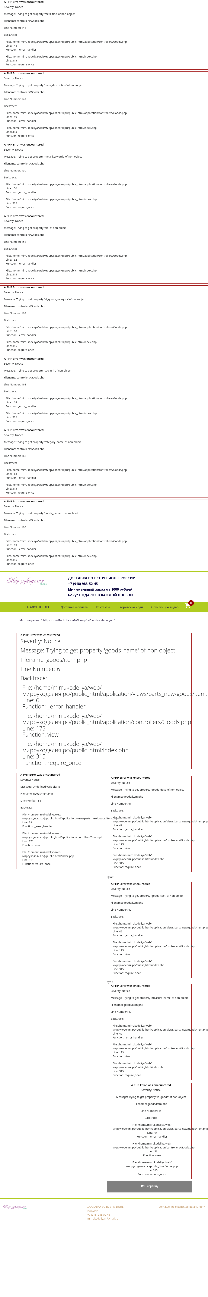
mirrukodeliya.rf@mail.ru (102, 1218)
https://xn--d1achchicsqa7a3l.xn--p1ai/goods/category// (77, 620)
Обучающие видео (164, 607)
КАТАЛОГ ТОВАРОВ (38, 607)
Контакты (103, 607)
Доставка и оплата (74, 607)
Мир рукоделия (29, 620)
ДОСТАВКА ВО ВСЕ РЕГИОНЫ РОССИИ (102, 578)
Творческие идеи (130, 607)
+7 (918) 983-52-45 (83, 583)
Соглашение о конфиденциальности (181, 1206)
